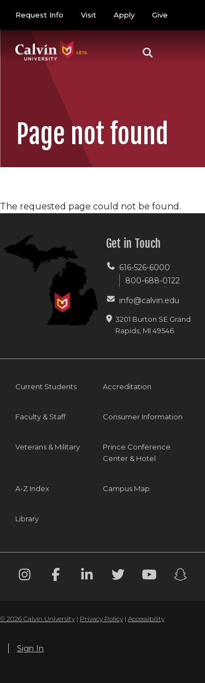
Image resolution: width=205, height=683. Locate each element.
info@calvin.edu (149, 300)
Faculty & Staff (40, 416)
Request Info (39, 14)
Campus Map (126, 488)
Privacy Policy (101, 618)
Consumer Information (143, 416)
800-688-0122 (152, 281)
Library (27, 518)
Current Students (46, 386)
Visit (88, 14)
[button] (148, 53)
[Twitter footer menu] (118, 576)
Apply (124, 14)
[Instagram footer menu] (24, 576)
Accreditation (127, 386)
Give (160, 14)
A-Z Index (32, 488)
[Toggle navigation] (177, 52)
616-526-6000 (144, 267)
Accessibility (146, 618)
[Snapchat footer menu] (180, 576)
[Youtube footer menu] (149, 576)
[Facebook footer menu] (56, 576)
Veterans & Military (47, 446)
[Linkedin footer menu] (87, 576)
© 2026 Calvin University (37, 618)
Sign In (30, 648)
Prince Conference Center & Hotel (137, 452)
